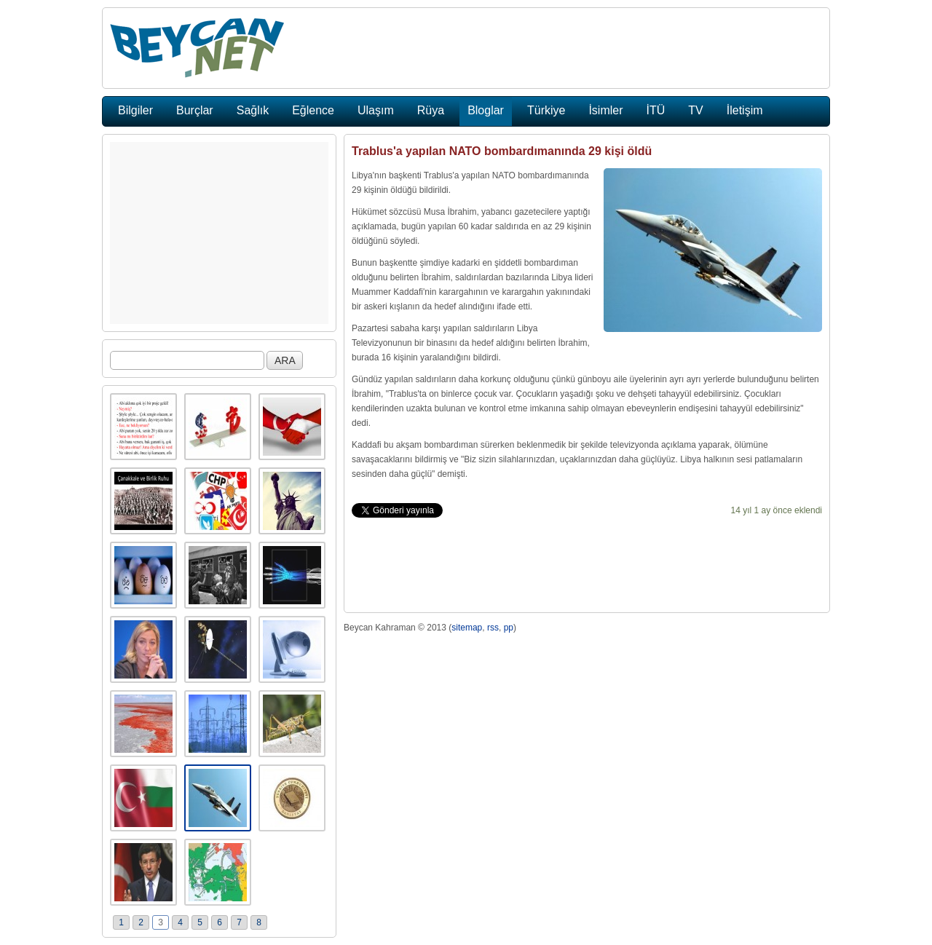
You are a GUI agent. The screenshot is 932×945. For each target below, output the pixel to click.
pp (508, 627)
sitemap (466, 627)
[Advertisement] (219, 233)
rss (493, 627)
